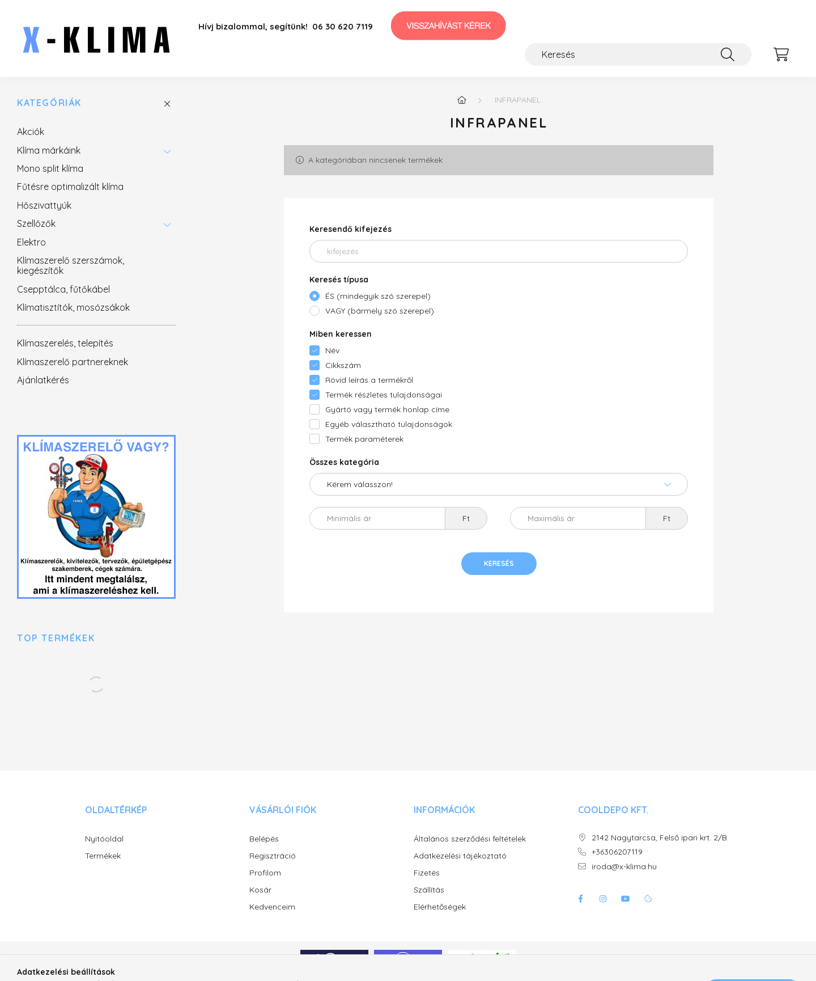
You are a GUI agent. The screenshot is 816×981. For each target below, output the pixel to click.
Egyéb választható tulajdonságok (388, 424)
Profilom (265, 873)
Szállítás (429, 890)
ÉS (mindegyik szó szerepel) (378, 296)
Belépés (264, 839)
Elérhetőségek (440, 907)
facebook (580, 898)
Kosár (260, 890)
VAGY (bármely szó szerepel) (379, 311)
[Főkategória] (461, 100)
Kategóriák (49, 103)
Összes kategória (344, 462)
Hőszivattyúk (44, 205)
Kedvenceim (272, 907)
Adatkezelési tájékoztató (460, 856)
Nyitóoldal (104, 839)
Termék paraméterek (364, 439)
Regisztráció (272, 856)
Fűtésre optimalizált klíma (70, 186)
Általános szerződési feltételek (470, 839)
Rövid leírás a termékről (369, 380)
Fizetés (427, 873)
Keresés (499, 563)
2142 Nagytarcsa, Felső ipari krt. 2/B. (660, 838)
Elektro (31, 242)
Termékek (103, 856)
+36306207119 (617, 852)
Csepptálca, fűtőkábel (63, 289)
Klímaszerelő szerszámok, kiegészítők (70, 265)
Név (332, 350)
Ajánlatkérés (43, 380)
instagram (603, 898)
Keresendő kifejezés (350, 229)
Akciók (30, 131)
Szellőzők (36, 223)
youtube (625, 898)
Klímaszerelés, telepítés (65, 343)
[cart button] (781, 54)
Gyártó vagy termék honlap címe (387, 409)
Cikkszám (343, 365)
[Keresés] (638, 54)
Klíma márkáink (48, 150)
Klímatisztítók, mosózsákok (73, 307)
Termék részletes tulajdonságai (383, 395)
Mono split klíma (50, 168)
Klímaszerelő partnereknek (72, 361)
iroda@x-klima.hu (624, 867)
